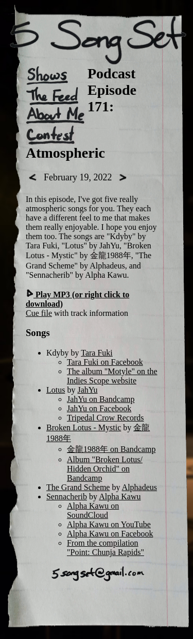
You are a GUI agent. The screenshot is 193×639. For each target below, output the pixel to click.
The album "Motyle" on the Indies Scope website (112, 376)
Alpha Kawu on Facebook (110, 533)
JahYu (87, 389)
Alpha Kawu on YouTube (109, 524)
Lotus (55, 389)
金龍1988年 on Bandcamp (111, 449)
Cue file (39, 313)
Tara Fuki (97, 352)
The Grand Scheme (78, 487)
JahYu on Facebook (99, 408)
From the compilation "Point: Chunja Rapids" (105, 548)
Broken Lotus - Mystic (83, 427)
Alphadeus (139, 487)
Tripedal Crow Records (105, 417)
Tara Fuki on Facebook (105, 362)
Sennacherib (66, 496)
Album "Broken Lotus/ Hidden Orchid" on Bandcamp (105, 468)
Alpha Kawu (120, 496)
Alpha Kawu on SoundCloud (93, 510)
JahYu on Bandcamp (101, 399)
